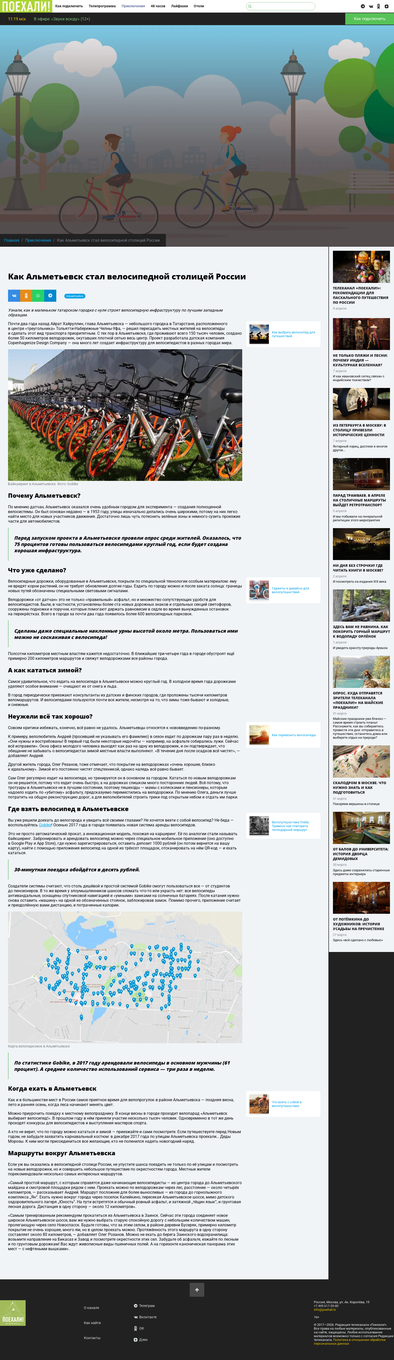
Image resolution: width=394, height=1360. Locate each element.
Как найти (92, 1323)
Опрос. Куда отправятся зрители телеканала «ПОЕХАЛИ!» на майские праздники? (358, 700)
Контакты (92, 1338)
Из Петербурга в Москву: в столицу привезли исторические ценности (359, 430)
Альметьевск (74, 296)
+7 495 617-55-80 (326, 1306)
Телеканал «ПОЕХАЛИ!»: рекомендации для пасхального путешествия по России (360, 295)
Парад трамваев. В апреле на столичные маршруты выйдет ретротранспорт (359, 500)
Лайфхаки (179, 6)
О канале (91, 1308)
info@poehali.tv (325, 1310)
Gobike (45, 825)
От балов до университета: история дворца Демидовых (360, 854)
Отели (199, 6)
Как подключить (69, 6)
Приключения (133, 6)
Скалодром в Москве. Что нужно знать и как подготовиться (359, 787)
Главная (11, 240)
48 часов (158, 6)
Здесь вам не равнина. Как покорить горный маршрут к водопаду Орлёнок (361, 631)
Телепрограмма (102, 6)
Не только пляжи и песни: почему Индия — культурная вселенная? (360, 360)
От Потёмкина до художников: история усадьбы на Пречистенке (358, 924)
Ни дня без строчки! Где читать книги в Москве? (358, 568)
